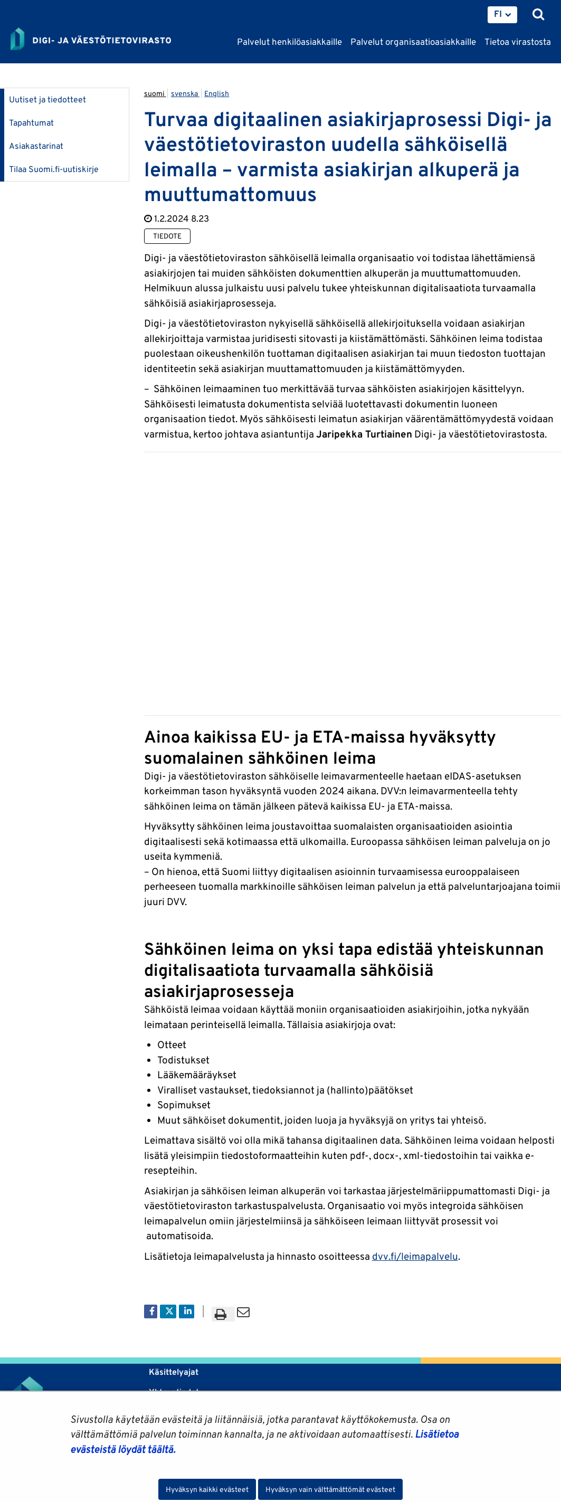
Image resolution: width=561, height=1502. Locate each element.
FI (498, 14)
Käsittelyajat (173, 1371)
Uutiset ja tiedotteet (47, 99)
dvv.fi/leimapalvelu (415, 1256)
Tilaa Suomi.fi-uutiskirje (54, 169)
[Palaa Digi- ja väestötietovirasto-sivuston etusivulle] (91, 39)
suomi (155, 93)
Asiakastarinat (36, 145)
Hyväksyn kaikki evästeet (207, 1489)
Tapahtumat (31, 122)
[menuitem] (502, 14)
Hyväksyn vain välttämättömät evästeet (330, 1489)
